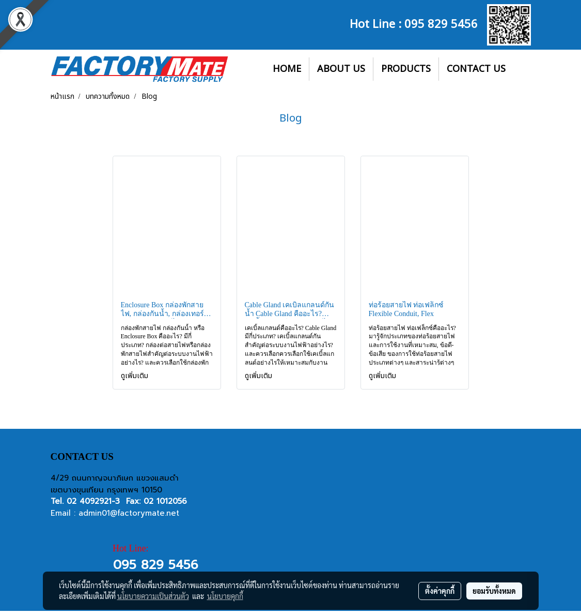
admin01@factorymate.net (128, 513)
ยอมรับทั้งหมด (494, 590)
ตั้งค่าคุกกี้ (439, 590)
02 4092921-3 (93, 501)
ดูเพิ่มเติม (135, 375)
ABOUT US (341, 69)
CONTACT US (476, 69)
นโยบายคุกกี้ (225, 596)
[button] (523, 69)
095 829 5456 (441, 22)
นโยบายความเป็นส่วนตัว (153, 596)
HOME (287, 69)
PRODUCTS (406, 69)
